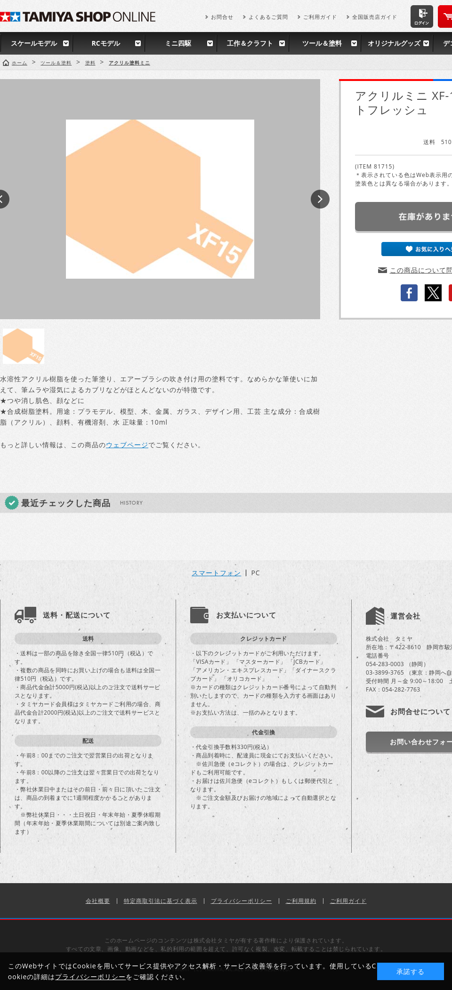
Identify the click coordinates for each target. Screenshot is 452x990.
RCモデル (105, 43)
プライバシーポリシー (241, 901)
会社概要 (98, 901)
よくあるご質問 (268, 16)
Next (320, 199)
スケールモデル (34, 43)
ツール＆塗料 (322, 43)
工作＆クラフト (250, 43)
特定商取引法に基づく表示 (160, 901)
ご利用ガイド (320, 16)
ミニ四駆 (178, 43)
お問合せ (222, 16)
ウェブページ (127, 444)
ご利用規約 (301, 901)
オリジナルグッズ (394, 43)
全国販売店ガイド (374, 16)
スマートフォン (216, 573)
